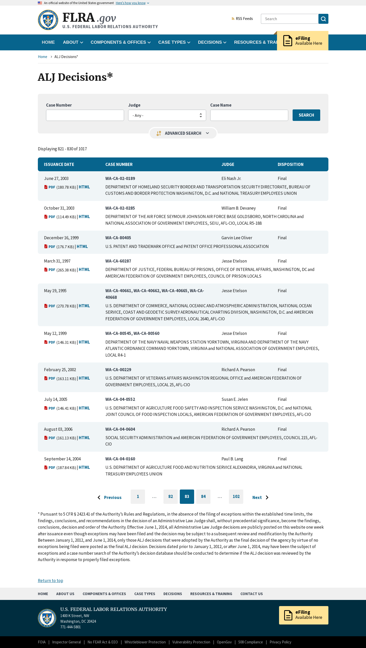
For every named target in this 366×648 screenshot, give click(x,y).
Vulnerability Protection (191, 642)
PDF (50, 187)
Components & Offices (104, 593)
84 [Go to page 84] (205, 497)
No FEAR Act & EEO (102, 642)
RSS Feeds (242, 19)
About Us (65, 593)
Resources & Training (211, 593)
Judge (134, 105)
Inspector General (66, 642)
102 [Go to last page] (238, 499)
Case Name (220, 105)
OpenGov (224, 642)
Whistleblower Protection (145, 642)
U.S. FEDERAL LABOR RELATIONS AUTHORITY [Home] (113, 609)
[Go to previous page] (108, 498)
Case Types (144, 593)
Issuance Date (59, 164)
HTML (84, 187)
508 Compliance (250, 642)
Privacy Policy (280, 642)
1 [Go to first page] (141, 499)
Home (48, 42)
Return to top (50, 580)
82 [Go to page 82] (173, 497)
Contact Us (251, 593)
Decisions (172, 593)
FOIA (42, 642)
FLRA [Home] (89, 17)
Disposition (291, 164)
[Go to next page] (261, 498)
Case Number (59, 105)
